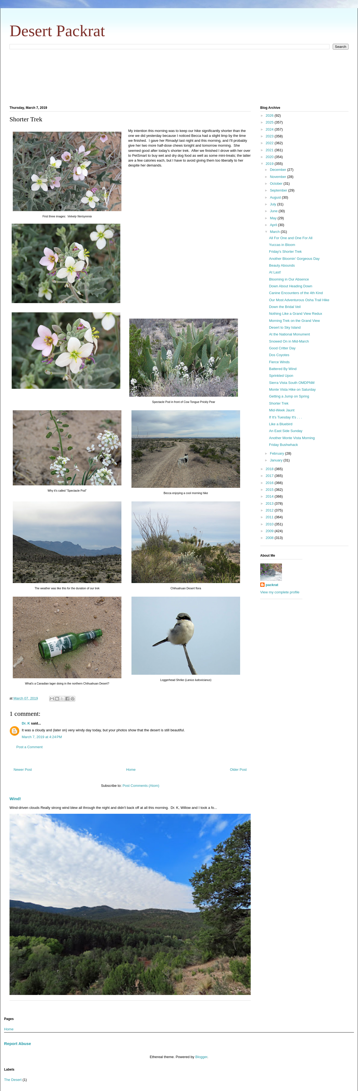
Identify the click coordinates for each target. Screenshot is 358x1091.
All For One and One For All (290, 238)
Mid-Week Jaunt (281, 410)
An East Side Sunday (285, 431)
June (274, 211)
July (273, 204)
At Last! (275, 272)
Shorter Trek (278, 403)
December (278, 170)
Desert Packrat (57, 31)
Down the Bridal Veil (284, 307)
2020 (270, 157)
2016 (270, 483)
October (277, 183)
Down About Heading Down (290, 286)
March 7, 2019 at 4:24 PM (42, 737)
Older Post (238, 770)
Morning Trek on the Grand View (294, 321)
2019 (270, 164)
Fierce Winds (279, 362)
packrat (272, 585)
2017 (270, 476)
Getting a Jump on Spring (289, 396)
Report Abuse (17, 1043)
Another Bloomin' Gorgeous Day (294, 259)
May (274, 218)
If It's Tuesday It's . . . (285, 417)
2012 (270, 510)
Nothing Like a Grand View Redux (295, 314)
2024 (270, 129)
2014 (270, 496)
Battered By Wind (282, 369)
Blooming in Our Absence (289, 279)
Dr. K (26, 723)
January (277, 460)
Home (131, 770)
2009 (270, 531)
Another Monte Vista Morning (292, 438)
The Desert (12, 1080)
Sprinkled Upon (281, 376)
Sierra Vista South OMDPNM (291, 383)
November (278, 177)
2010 (270, 524)
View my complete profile (279, 592)
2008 (270, 538)
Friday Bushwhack (283, 445)
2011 (270, 517)
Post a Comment (29, 747)
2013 (270, 503)
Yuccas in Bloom (282, 245)
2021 (270, 150)
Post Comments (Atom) (141, 786)
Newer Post (23, 770)
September (279, 190)
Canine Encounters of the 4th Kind (296, 293)
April (274, 225)
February (277, 453)
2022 (270, 143)
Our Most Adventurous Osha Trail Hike (299, 300)
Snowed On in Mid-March (289, 341)
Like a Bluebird (280, 424)
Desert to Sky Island (284, 327)
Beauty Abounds (282, 265)
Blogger (201, 1057)
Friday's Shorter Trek (285, 251)
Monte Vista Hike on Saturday (292, 389)
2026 (270, 115)
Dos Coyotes (279, 355)
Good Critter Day (282, 348)
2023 (270, 136)
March (275, 232)
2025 (270, 122)
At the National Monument (289, 334)
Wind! (15, 798)
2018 (270, 469)
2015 (270, 490)
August (276, 197)
